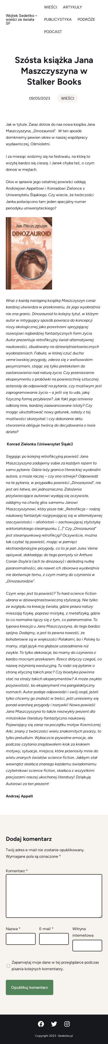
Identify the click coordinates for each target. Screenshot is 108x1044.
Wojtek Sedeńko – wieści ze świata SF (21, 19)
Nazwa (13, 928)
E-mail (46, 928)
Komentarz (17, 871)
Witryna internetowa (82, 932)
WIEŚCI (67, 98)
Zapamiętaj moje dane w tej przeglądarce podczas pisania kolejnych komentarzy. (55, 965)
